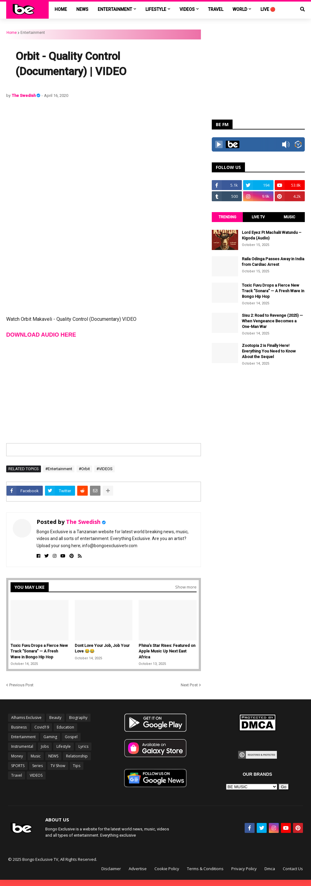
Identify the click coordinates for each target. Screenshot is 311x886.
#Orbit (84, 468)
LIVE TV (258, 217)
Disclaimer (111, 868)
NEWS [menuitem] (82, 9)
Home (12, 32)
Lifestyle (63, 746)
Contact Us (293, 868)
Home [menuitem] (61, 9)
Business (19, 727)
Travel (16, 775)
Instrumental (22, 746)
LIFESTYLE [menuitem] (155, 9)
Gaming (50, 736)
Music (36, 756)
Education (65, 727)
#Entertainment (58, 468)
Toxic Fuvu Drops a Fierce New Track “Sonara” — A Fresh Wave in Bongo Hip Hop (39, 651)
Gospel (71, 736)
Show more (186, 587)
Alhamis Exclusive (26, 717)
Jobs (45, 746)
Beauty (55, 717)
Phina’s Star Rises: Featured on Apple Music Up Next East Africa (167, 651)
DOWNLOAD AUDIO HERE (41, 335)
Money (17, 756)
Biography (78, 717)
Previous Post (21, 685)
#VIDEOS (104, 468)
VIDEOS (36, 775)
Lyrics (83, 746)
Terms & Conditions (205, 868)
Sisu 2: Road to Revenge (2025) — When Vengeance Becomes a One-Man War (272, 321)
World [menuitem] (240, 9)
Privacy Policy (244, 868)
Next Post (189, 685)
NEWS (53, 756)
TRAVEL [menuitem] (215, 9)
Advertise (138, 868)
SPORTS (17, 765)
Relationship (77, 756)
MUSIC (289, 217)
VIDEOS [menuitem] (187, 9)
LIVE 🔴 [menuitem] (267, 9)
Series (37, 765)
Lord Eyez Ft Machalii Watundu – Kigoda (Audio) (271, 235)
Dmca (269, 868)
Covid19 (41, 727)
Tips (76, 765)
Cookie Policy (166, 868)
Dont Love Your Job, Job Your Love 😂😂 (102, 648)
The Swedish (24, 95)
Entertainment (32, 32)
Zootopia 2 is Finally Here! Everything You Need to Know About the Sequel (269, 351)
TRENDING (227, 217)
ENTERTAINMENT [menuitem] (115, 9)
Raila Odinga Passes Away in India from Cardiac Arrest (273, 262)
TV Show (58, 765)
